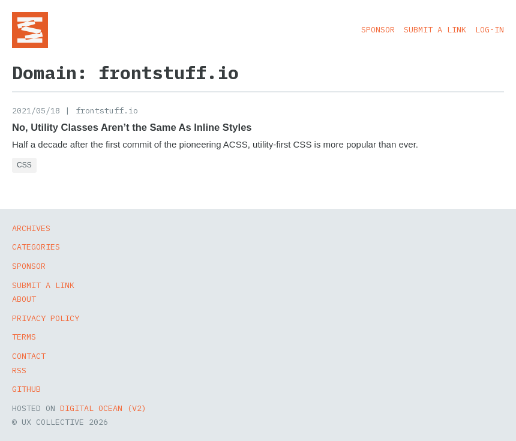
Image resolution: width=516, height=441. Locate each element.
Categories (36, 246)
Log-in (489, 29)
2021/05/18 (36, 110)
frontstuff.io (107, 110)
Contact (29, 355)
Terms (24, 336)
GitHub (26, 388)
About (24, 298)
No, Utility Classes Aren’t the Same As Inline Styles (132, 127)
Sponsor (378, 29)
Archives (31, 228)
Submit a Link (435, 29)
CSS (24, 165)
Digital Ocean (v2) (103, 408)
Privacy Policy (45, 318)
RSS (19, 370)
